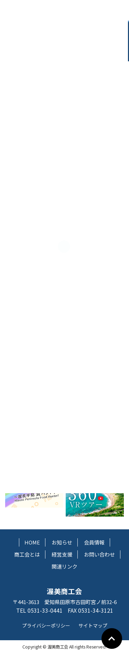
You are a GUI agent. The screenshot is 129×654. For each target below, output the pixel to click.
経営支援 (62, 554)
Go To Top (111, 638)
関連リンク (64, 566)
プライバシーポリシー (46, 625)
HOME (32, 542)
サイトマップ (92, 625)
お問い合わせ (99, 554)
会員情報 (94, 542)
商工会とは (27, 554)
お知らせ (62, 542)
